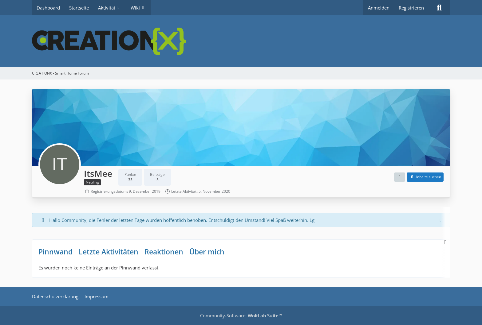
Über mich (206, 252)
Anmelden (378, 8)
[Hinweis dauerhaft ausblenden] (440, 220)
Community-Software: (241, 315)
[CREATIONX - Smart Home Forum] (241, 41)
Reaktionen (163, 252)
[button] (399, 177)
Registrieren (411, 8)
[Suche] (439, 7)
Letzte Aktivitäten (108, 252)
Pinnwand (55, 252)
